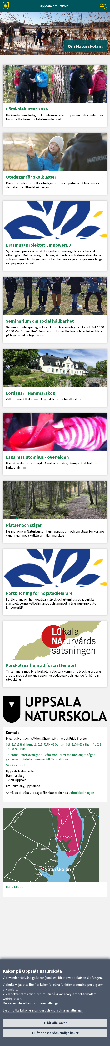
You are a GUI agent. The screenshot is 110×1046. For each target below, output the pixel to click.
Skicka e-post (15, 765)
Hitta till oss (14, 887)
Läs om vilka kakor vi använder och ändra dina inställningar (43, 1010)
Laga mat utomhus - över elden (37, 457)
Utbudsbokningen (81, 793)
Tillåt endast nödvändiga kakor (55, 1032)
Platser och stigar (24, 525)
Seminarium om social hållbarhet (40, 321)
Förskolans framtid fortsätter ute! (41, 665)
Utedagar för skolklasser (31, 177)
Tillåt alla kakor (55, 1023)
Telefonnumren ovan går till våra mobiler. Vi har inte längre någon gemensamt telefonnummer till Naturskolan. (50, 757)
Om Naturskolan (84, 46)
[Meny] (103, 6)
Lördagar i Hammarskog (30, 393)
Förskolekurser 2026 (27, 109)
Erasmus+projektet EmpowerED (38, 245)
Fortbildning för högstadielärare (39, 593)
